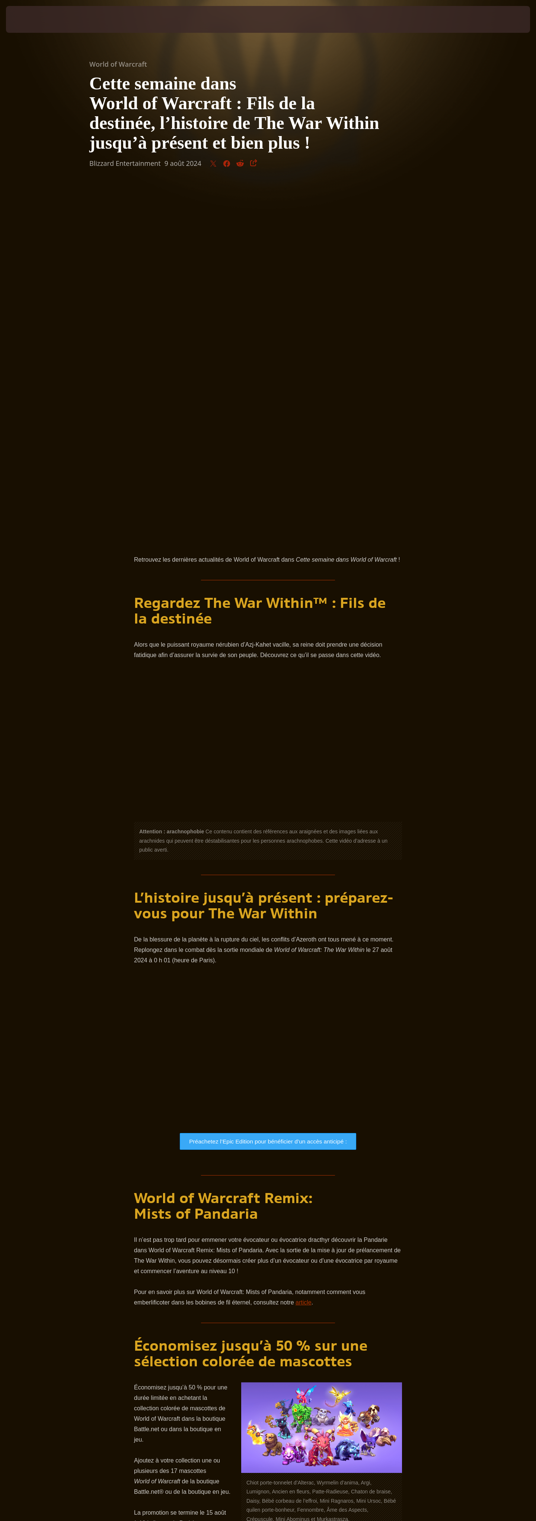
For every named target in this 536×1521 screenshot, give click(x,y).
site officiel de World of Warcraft (248, 1251)
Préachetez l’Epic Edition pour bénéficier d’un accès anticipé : (268, 790)
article (304, 952)
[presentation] (33, 19)
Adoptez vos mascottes (182, 1196)
